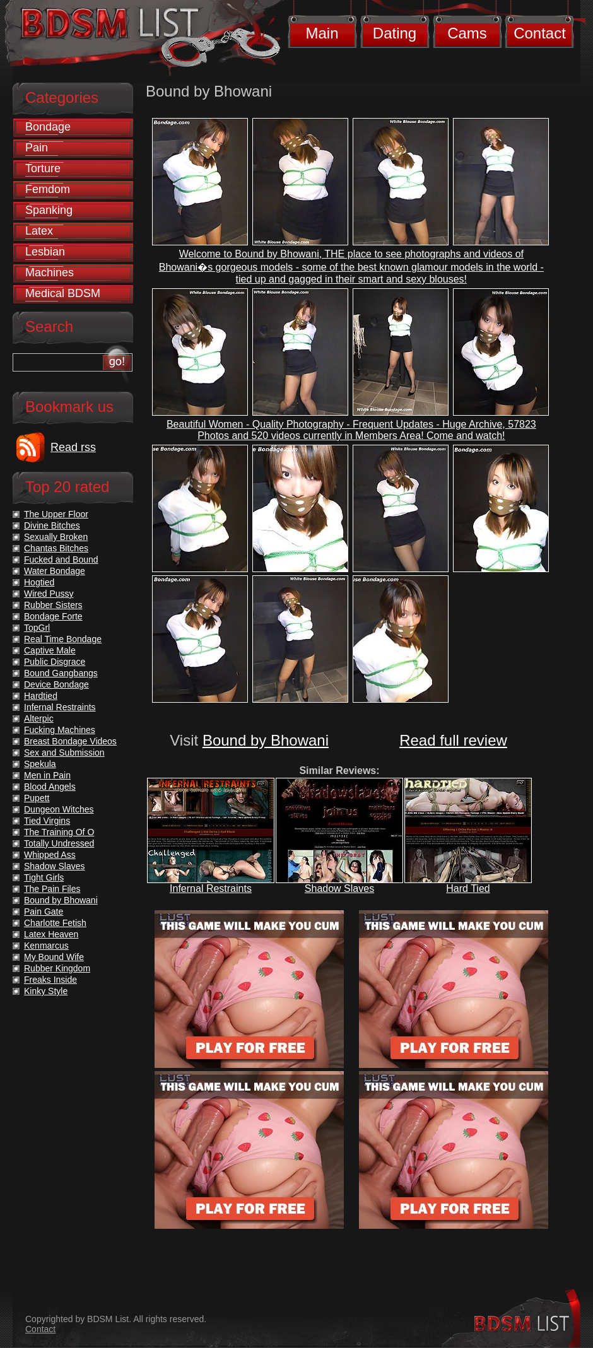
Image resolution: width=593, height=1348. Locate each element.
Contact (540, 33)
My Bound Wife (54, 957)
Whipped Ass (50, 855)
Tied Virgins (47, 821)
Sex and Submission (64, 752)
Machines (49, 272)
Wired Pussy (49, 594)
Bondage (48, 126)
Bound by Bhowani (266, 740)
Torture (43, 168)
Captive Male (50, 650)
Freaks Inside (50, 980)
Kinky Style (46, 991)
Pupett (36, 798)
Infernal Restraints (211, 888)
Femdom (47, 189)
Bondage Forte (53, 616)
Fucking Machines (59, 730)
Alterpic (39, 718)
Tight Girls (44, 877)
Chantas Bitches (56, 548)
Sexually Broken (56, 537)
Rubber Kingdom (57, 968)
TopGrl (37, 628)
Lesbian (45, 251)
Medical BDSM (62, 293)
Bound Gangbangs (61, 673)
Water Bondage (54, 571)
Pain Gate (43, 911)
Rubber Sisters (53, 605)
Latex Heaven (51, 934)
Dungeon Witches (59, 809)
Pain (36, 147)
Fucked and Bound (61, 559)
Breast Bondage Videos (70, 741)
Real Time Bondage (63, 639)
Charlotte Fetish (55, 923)
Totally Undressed (59, 843)
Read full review (453, 740)
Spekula (40, 764)
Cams (467, 33)
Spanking (49, 210)
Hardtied (40, 696)
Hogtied (39, 582)
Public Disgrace (54, 662)
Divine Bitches (52, 525)
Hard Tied (468, 888)
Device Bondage (56, 684)
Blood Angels (50, 787)
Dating (394, 33)
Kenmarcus (46, 946)
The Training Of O (59, 832)
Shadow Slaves (339, 888)
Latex (39, 231)
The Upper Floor (56, 514)
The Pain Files (52, 889)
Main (321, 33)
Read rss (73, 447)
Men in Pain (47, 775)
